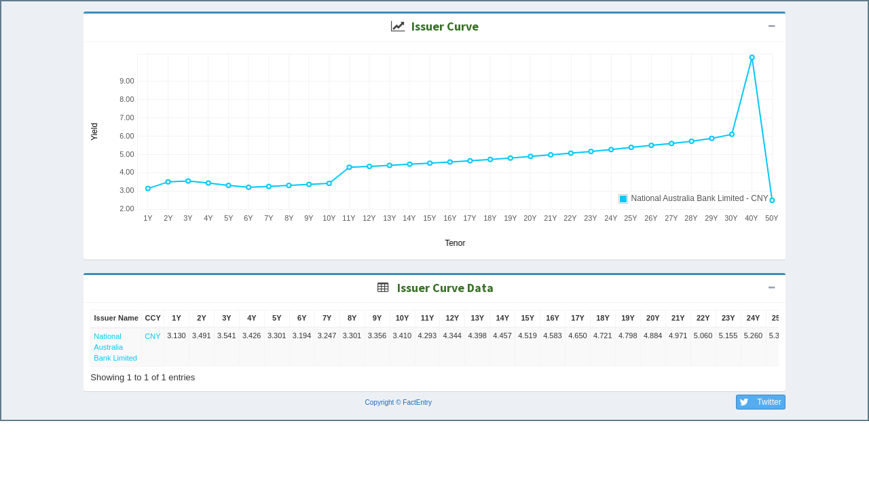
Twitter (759, 402)
